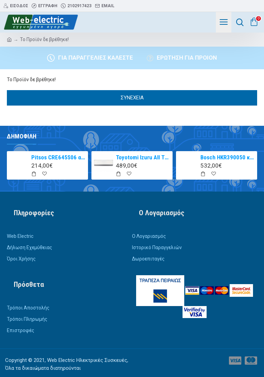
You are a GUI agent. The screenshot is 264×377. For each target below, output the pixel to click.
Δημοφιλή (21, 136)
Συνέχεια (132, 98)
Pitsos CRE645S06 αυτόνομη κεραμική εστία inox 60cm (58, 157)
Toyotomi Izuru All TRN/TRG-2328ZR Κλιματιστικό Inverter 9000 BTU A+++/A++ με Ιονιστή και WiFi (143, 157)
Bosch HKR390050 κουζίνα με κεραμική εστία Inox (227, 157)
